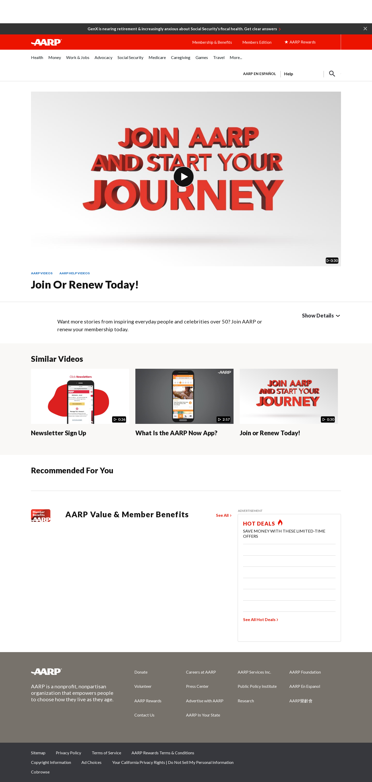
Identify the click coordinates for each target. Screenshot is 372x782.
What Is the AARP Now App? (176, 433)
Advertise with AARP (204, 700)
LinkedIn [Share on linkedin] (334, 754)
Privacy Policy (68, 752)
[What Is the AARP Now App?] (184, 407)
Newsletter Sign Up (58, 433)
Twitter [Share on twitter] (299, 754)
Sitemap (38, 752)
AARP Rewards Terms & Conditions (162, 752)
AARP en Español (259, 73)
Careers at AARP (201, 671)
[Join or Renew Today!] (289, 407)
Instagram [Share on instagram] (317, 754)
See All (222, 515)
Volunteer (143, 686)
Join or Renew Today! (85, 284)
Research (246, 700)
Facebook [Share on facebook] (282, 754)
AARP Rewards (147, 700)
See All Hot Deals (259, 619)
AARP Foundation (305, 671)
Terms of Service (106, 752)
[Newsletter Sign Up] (80, 407)
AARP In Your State (203, 714)
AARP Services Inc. (254, 671)
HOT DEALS (259, 523)
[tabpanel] (289, 73)
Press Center (197, 686)
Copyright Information (51, 762)
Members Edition (257, 42)
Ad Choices (91, 762)
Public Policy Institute (257, 686)
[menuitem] (37, 60)
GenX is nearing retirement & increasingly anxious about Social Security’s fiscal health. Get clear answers (182, 28)
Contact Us (144, 714)
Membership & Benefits (212, 42)
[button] (365, 28)
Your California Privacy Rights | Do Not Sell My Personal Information (173, 762)
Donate (141, 671)
